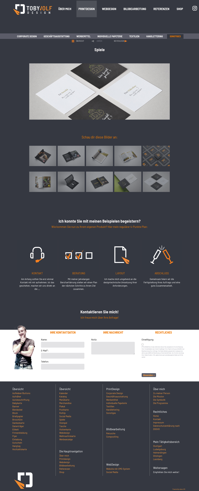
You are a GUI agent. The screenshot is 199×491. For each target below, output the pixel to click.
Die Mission (158, 396)
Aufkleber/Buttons (21, 393)
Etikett (15, 429)
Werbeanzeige (66, 439)
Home (156, 415)
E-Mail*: (44, 350)
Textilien (110, 406)
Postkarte (64, 409)
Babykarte (17, 403)
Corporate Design (114, 393)
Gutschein (17, 442)
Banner (15, 406)
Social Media (65, 416)
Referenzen (64, 468)
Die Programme (160, 403)
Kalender (63, 393)
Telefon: (45, 361)
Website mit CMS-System (118, 468)
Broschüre (17, 419)
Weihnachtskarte (67, 436)
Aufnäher (16, 396)
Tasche (62, 426)
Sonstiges (111, 412)
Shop (61, 472)
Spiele (62, 419)
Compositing (112, 436)
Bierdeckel (17, 409)
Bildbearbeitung (67, 465)
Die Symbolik (159, 399)
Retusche (110, 433)
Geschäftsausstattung (117, 396)
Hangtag (16, 445)
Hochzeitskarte (19, 449)
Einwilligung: (148, 339)
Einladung (17, 439)
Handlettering (112, 409)
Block (15, 412)
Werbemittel (112, 399)
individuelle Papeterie (116, 403)
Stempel (63, 422)
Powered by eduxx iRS (179, 489)
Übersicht (80, 41)
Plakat (62, 406)
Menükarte (64, 399)
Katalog (63, 396)
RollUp (62, 412)
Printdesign (64, 458)
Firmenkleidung (19, 432)
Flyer (14, 436)
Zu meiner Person (161, 393)
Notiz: (94, 339)
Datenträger (18, 426)
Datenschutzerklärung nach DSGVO (166, 427)
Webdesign (64, 432)
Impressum (158, 422)
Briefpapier (17, 416)
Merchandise (65, 403)
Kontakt (157, 419)
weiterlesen (119, 41)
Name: (44, 339)
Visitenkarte (65, 429)
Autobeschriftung (20, 399)
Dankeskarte (18, 422)
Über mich (64, 455)
